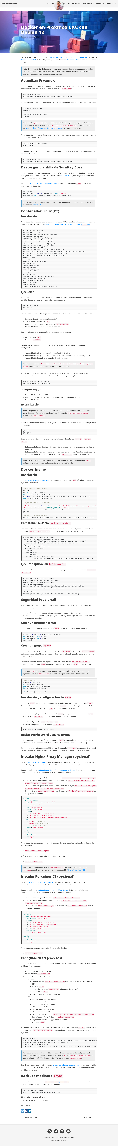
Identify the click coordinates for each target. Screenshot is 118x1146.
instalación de (35, 480)
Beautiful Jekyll (62, 1140)
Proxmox (28, 1105)
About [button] (108, 4)
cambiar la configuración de (44, 128)
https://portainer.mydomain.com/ (66, 1065)
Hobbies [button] (99, 4)
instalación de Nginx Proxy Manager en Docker (57, 770)
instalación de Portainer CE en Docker (53, 890)
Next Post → (89, 1117)
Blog (48, 4)
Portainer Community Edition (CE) (41, 882)
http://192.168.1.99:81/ (77, 870)
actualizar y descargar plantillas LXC (45, 183)
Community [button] (87, 4)
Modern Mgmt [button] (73, 4)
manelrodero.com (9, 4)
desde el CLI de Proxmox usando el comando (67, 224)
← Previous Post (30, 1117)
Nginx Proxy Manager (36, 762)
